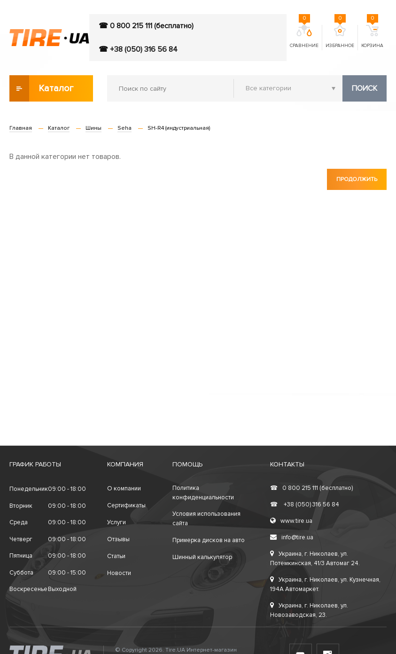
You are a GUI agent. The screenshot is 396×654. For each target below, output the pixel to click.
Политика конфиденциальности (203, 492)
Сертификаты (126, 505)
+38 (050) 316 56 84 (304, 504)
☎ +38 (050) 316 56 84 (138, 49)
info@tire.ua (291, 537)
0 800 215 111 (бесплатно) (311, 488)
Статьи (116, 556)
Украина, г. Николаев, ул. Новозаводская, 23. (309, 610)
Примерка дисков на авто (208, 540)
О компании (124, 488)
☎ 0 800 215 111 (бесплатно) (146, 26)
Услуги (116, 522)
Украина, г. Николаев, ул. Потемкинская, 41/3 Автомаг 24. (315, 558)
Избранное (340, 36)
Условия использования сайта (206, 518)
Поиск (364, 88)
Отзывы (118, 539)
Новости (119, 573)
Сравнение (304, 36)
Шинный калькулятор (202, 557)
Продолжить (356, 179)
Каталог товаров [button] (42, 88)
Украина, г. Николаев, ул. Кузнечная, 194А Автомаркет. (325, 584)
